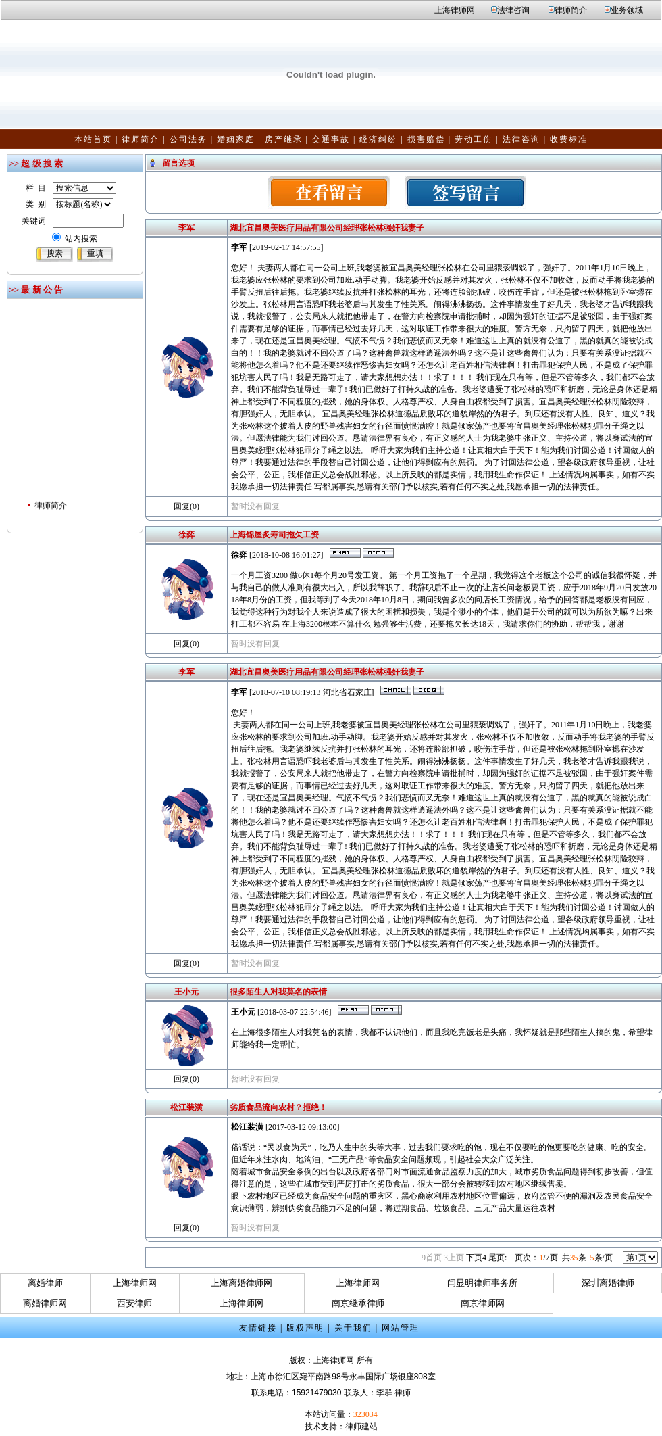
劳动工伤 (473, 139)
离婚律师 (45, 1283)
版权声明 (305, 1328)
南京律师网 (483, 1303)
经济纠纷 (378, 139)
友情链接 (258, 1328)
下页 (476, 1257)
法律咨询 (513, 10)
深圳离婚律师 (608, 1283)
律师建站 (361, 1426)
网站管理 (400, 1328)
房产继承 (284, 139)
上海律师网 (454, 10)
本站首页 (93, 139)
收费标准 (569, 139)
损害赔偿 (426, 139)
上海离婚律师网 (241, 1283)
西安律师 (134, 1303)
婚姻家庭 (236, 139)
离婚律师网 (45, 1303)
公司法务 (188, 139)
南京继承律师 (358, 1303)
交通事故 (331, 139)
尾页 (497, 1257)
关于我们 (353, 1328)
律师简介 (571, 10)
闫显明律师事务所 (482, 1283)
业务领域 (627, 10)
